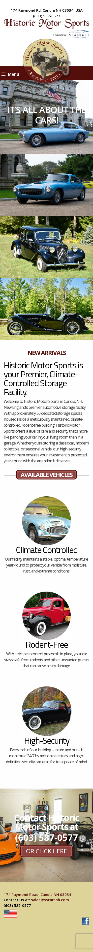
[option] (46, 117)
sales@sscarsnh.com (50, 899)
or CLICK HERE (46, 851)
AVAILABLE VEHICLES (46, 475)
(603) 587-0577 (46, 15)
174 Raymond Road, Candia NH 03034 (37, 894)
